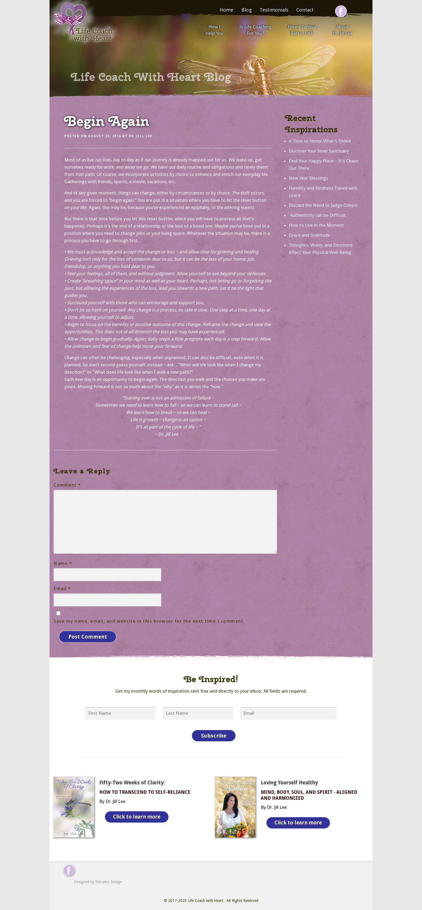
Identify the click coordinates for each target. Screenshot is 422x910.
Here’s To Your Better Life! (301, 30)
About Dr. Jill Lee (342, 30)
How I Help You (214, 30)
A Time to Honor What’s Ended (320, 141)
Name (63, 563)
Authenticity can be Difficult (317, 215)
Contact (305, 10)
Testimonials (274, 10)
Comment (67, 485)
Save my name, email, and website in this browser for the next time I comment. (149, 621)
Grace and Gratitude (309, 235)
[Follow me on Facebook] (341, 11)
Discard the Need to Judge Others (323, 205)
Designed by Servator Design (98, 878)
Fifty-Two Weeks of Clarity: (132, 778)
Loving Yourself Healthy (289, 778)
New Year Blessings (308, 178)
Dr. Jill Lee (141, 136)
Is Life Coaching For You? (255, 30)
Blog (246, 10)
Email (62, 588)
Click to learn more (138, 811)
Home (226, 10)
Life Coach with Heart (205, 896)
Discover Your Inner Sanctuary (319, 151)
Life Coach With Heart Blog (151, 76)
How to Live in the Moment (316, 225)
